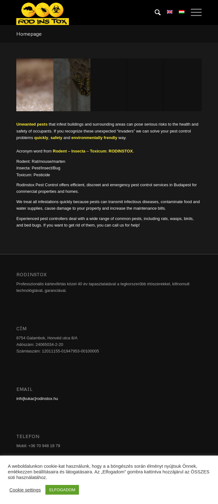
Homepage (29, 34)
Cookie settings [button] (25, 489)
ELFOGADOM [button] (62, 489)
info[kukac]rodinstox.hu (37, 398)
